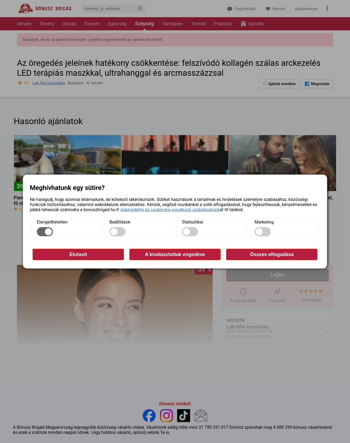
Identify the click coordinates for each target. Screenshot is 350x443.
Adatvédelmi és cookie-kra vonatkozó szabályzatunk (170, 209)
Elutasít (78, 254)
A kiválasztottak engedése (175, 254)
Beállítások (119, 222)
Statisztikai (192, 222)
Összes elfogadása (272, 254)
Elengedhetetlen (52, 222)
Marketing (264, 222)
